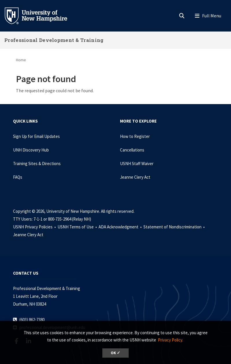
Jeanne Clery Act (135, 177)
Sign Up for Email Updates (36, 136)
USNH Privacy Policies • (35, 227)
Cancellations (132, 150)
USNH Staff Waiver (137, 163)
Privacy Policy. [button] (170, 340)
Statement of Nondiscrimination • (174, 227)
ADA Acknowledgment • (121, 227)
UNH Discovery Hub (31, 150)
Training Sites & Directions (37, 163)
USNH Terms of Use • (78, 227)
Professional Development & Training (54, 40)
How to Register (135, 136)
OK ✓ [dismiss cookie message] (115, 352)
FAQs (17, 177)
